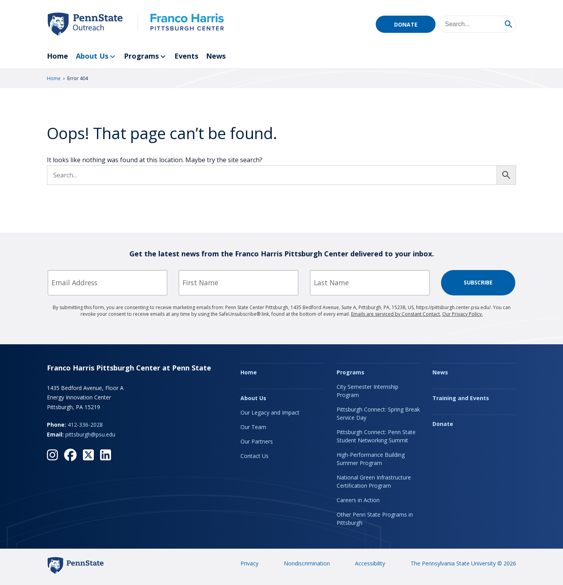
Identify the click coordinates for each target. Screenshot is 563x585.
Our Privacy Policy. (462, 314)
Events (186, 56)
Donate (406, 24)
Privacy (249, 563)
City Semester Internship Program (367, 391)
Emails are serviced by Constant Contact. (396, 314)
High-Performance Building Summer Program (371, 459)
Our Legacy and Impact (269, 412)
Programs (145, 56)
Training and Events (460, 398)
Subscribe (478, 282)
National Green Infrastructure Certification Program (374, 481)
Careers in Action (358, 500)
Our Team (253, 427)
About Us (96, 56)
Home (57, 56)
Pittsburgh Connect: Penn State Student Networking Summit (376, 436)
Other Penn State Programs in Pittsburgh (375, 518)
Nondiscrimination (307, 563)
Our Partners (256, 441)
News (216, 56)
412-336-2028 (85, 424)
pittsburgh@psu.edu (90, 434)
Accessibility (370, 563)
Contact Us (254, 456)
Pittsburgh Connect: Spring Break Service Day (378, 413)
